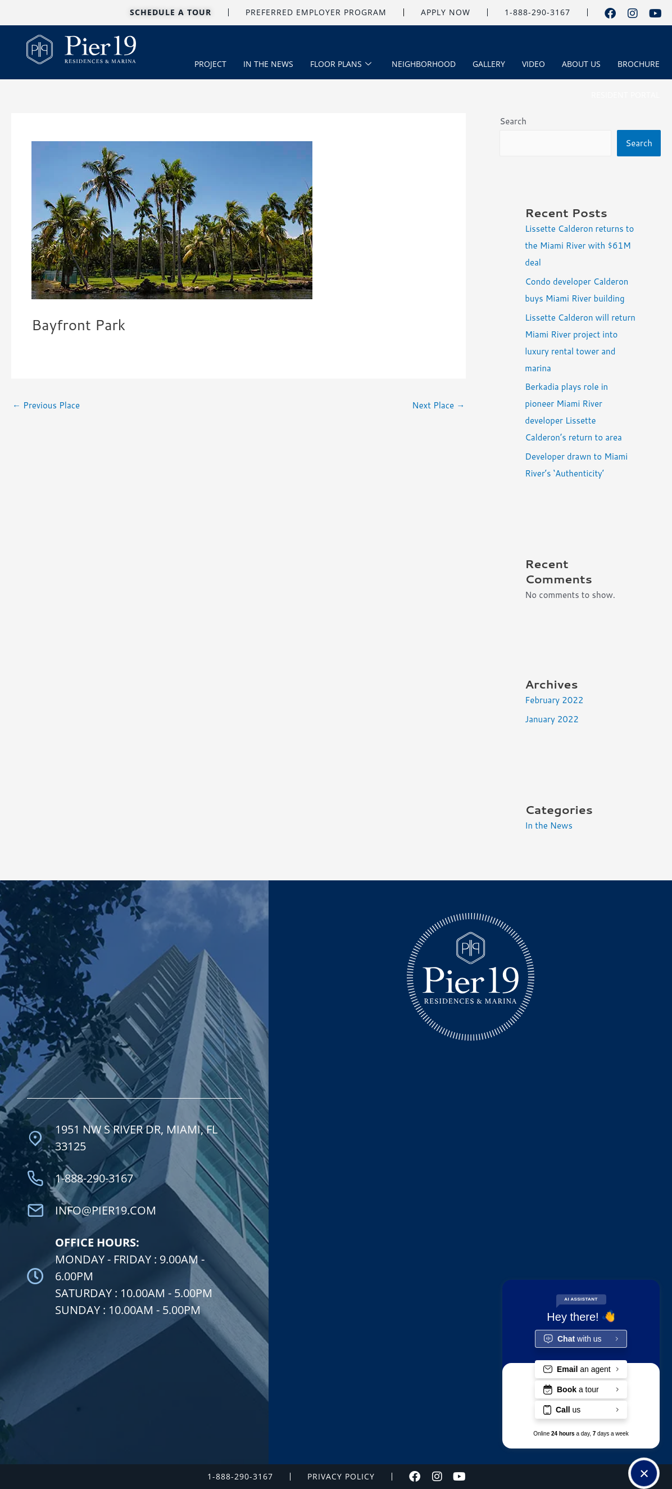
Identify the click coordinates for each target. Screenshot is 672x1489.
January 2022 (552, 719)
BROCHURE (638, 64)
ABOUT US (581, 64)
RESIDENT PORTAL (625, 94)
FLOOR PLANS (340, 64)
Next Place (438, 405)
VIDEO (533, 64)
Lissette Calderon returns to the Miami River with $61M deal (579, 245)
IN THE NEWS (268, 64)
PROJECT (210, 64)
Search (513, 121)
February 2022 (554, 700)
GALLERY (489, 64)
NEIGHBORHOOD (424, 64)
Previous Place (46, 405)
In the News (549, 825)
